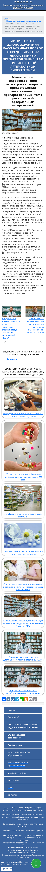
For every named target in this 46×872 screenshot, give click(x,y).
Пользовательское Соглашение (22, 853)
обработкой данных (20, 864)
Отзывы (25, 850)
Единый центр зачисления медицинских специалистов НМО (23, 6)
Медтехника (13, 780)
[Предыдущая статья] (5, 343)
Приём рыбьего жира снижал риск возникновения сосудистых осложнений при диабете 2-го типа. (35, 322)
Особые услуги (15, 745)
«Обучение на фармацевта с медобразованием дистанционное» (23, 679)
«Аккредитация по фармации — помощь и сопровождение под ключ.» (23, 398)
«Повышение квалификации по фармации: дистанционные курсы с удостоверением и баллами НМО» (23, 574)
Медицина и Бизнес (17, 773)
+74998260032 (32, 848)
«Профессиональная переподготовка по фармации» (23, 501)
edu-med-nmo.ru (23, 2)
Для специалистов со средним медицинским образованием (23, 726)
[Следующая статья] (41, 343)
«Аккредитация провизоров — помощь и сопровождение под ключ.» (23, 538)
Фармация (12, 359)
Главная (11, 710)
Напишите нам (17, 848)
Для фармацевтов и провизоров (17, 736)
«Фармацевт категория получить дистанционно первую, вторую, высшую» (23, 645)
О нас (10, 788)
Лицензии (17, 850)
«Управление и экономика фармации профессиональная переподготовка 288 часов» (23, 450)
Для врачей (13, 717)
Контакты (12, 795)
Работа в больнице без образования (19, 754)
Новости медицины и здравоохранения (18, 764)
